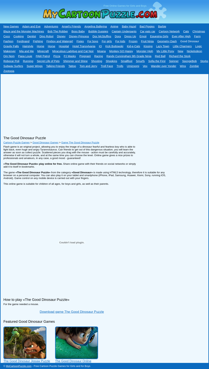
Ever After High (181, 36)
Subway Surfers (13, 66)
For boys (92, 41)
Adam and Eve (31, 26)
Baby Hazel (129, 26)
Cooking (18, 36)
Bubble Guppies (98, 31)
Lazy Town (162, 46)
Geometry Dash (167, 41)
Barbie (162, 26)
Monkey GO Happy (121, 51)
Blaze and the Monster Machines (23, 31)
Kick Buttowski (114, 46)
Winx (183, 66)
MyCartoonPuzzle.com (19, 366)
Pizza (56, 56)
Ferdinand (23, 41)
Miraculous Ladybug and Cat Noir (73, 51)
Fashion (8, 41)
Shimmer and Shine (75, 61)
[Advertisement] (103, 103)
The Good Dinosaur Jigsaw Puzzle (26, 361)
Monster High (144, 51)
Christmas (198, 31)
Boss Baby (78, 31)
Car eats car (147, 31)
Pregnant (85, 56)
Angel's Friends (71, 26)
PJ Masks (70, 56)
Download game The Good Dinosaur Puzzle (72, 312)
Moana (101, 51)
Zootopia (8, 71)
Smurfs (140, 61)
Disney (61, 36)
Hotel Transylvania (83, 46)
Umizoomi (133, 66)
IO (100, 46)
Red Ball (160, 56)
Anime (114, 26)
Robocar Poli (11, 61)
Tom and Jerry (88, 66)
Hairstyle (27, 46)
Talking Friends (55, 66)
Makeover (9, 51)
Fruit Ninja (147, 41)
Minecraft (43, 51)
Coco (6, 36)
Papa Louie (25, 56)
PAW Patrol (43, 56)
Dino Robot (46, 36)
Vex (145, 66)
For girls (107, 41)
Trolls (120, 66)
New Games (11, 26)
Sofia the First (156, 61)
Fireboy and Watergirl (59, 41)
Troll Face (107, 66)
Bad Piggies (147, 26)
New (180, 51)
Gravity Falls (11, 46)
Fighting (38, 41)
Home (40, 46)
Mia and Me (26, 51)
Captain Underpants (124, 31)
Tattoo (72, 66)
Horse (51, 46)
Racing (98, 56)
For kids (120, 41)
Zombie (194, 66)
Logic (198, 46)
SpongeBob (189, 61)
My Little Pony (165, 51)
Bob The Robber (58, 31)
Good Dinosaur (189, 41)
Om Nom (9, 56)
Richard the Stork (179, 56)
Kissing (148, 46)
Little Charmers (182, 46)
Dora (118, 36)
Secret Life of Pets (48, 61)
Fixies (80, 41)
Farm (197, 36)
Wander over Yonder (163, 66)
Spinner (174, 61)
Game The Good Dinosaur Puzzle (80, 142)
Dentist (31, 36)
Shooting (96, 61)
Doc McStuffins (102, 36)
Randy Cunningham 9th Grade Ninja (128, 56)
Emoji (142, 36)
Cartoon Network (169, 31)
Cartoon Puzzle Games (16, 142)
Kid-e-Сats (133, 46)
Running (28, 61)
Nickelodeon (194, 51)
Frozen (133, 41)
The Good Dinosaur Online (73, 361)
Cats (186, 31)
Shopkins (111, 61)
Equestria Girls (159, 36)
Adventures (51, 26)
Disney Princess (79, 36)
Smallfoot (126, 61)
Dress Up (130, 36)
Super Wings (35, 66)
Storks (204, 61)
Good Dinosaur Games (45, 142)
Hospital (64, 46)
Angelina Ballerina (95, 26)
